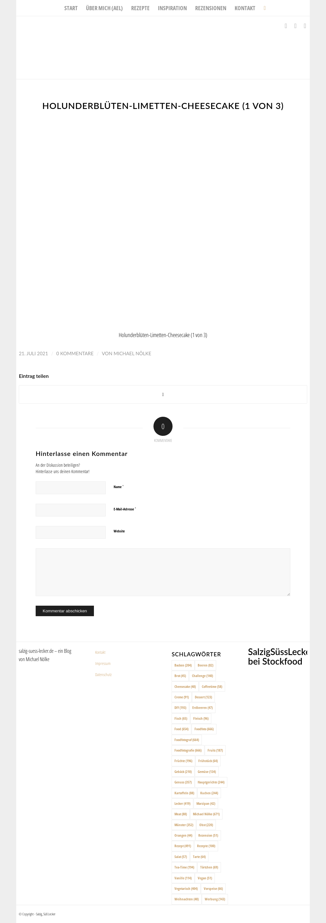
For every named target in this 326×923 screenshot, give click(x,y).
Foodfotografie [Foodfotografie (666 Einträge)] (188, 750)
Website (119, 531)
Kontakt (100, 652)
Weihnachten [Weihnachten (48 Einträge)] (186, 899)
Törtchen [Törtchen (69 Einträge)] (209, 867)
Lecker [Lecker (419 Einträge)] (182, 803)
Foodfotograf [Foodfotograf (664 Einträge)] (186, 739)
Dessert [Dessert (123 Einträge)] (203, 697)
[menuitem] (71, 8)
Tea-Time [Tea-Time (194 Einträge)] (184, 867)
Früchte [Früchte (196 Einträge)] (183, 760)
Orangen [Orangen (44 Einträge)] (183, 835)
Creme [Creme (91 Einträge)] (181, 697)
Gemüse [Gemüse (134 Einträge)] (207, 771)
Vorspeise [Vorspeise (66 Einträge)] (213, 888)
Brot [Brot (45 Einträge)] (180, 675)
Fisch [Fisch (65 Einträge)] (180, 718)
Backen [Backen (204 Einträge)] (183, 665)
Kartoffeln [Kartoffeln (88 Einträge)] (184, 792)
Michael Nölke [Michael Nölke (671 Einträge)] (206, 813)
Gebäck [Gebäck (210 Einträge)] (183, 771)
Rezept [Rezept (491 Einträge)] (182, 845)
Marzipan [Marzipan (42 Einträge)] (205, 803)
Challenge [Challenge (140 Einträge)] (202, 675)
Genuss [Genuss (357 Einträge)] (183, 782)
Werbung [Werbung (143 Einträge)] (215, 899)
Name (119, 486)
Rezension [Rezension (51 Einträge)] (208, 835)
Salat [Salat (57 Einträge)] (180, 856)
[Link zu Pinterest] (305, 26)
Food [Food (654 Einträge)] (181, 728)
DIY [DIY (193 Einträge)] (180, 707)
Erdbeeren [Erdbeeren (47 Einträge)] (202, 707)
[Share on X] (163, 395)
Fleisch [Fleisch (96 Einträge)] (201, 718)
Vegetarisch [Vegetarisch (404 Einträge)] (186, 888)
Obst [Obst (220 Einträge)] (206, 824)
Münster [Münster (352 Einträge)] (183, 824)
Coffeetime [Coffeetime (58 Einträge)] (212, 686)
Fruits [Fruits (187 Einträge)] (215, 750)
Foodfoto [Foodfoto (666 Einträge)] (204, 728)
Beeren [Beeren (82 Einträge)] (205, 665)
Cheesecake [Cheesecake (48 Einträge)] (185, 686)
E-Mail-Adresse (125, 509)
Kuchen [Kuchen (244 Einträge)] (209, 792)
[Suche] (262, 8)
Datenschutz (103, 674)
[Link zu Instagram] (295, 26)
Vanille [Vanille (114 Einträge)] (183, 878)
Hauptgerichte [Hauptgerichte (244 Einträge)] (211, 782)
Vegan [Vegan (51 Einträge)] (205, 878)
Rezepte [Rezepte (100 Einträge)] (206, 845)
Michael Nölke (132, 353)
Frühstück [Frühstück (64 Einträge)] (208, 760)
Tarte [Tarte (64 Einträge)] (199, 856)
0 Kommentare (75, 353)
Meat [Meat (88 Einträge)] (180, 813)
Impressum (102, 663)
